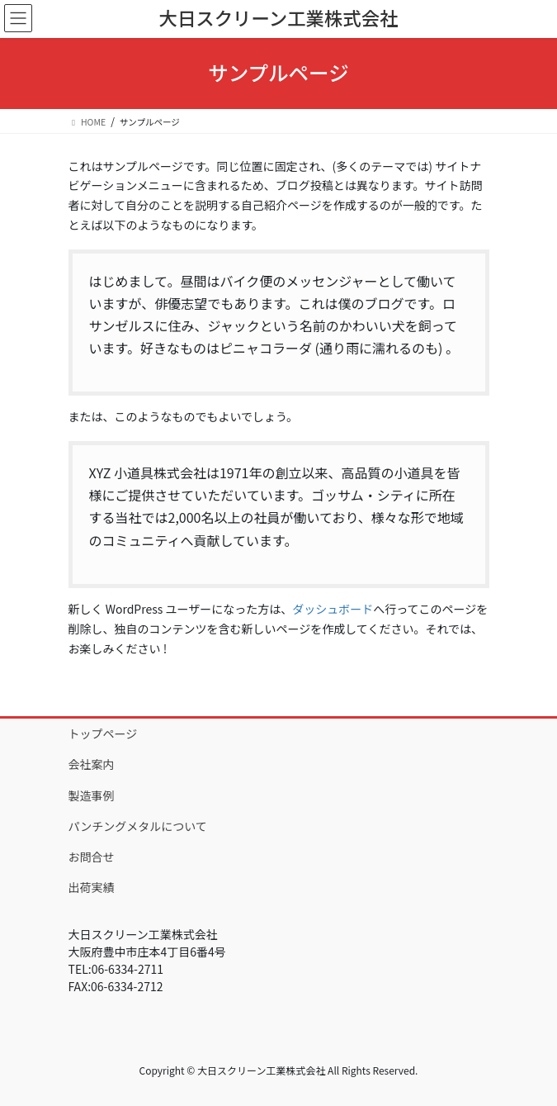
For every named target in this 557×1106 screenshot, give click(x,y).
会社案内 (91, 764)
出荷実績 (91, 887)
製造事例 (91, 795)
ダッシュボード (332, 608)
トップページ (103, 733)
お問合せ (91, 856)
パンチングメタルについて (137, 826)
